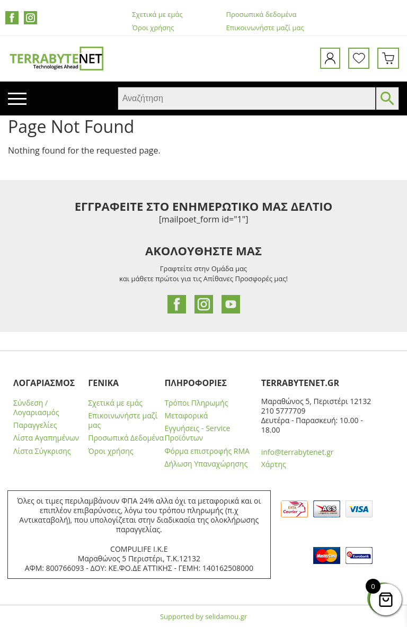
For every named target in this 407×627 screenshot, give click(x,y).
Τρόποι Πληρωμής (196, 403)
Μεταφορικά (186, 415)
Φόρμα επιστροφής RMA (207, 451)
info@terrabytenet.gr (297, 452)
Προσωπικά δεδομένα (261, 14)
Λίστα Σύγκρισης (42, 451)
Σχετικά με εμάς (157, 14)
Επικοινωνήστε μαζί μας (265, 27)
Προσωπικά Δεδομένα (126, 438)
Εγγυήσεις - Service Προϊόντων (197, 433)
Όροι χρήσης (153, 27)
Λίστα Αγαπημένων (46, 438)
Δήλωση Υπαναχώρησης (205, 464)
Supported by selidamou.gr (203, 616)
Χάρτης (273, 464)
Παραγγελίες (35, 425)
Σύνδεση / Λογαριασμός (36, 407)
